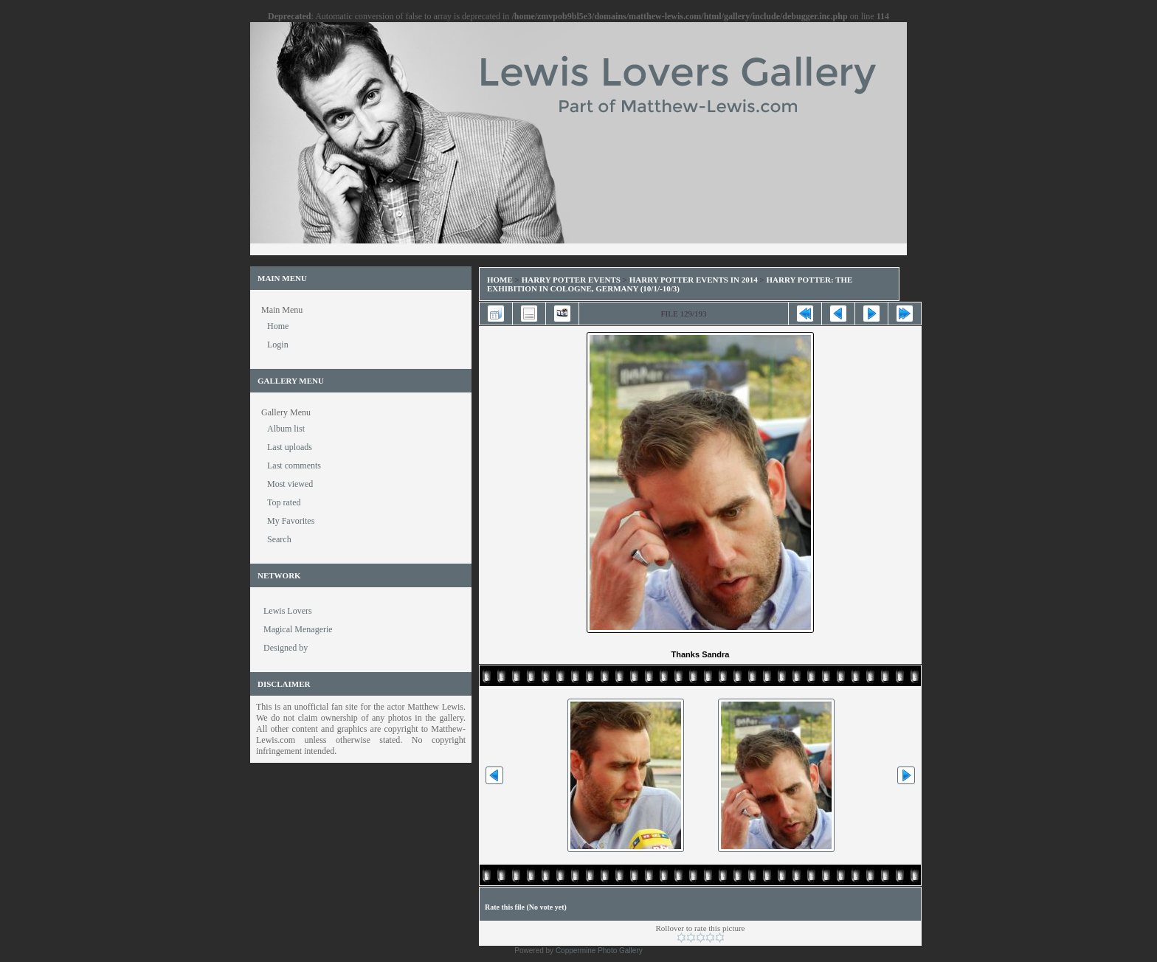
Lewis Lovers (287, 611)
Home (500, 279)
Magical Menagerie (298, 629)
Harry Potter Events (571, 279)
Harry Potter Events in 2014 (693, 279)
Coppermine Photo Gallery (599, 951)
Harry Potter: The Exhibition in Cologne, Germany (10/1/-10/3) (669, 284)
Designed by (285, 648)
